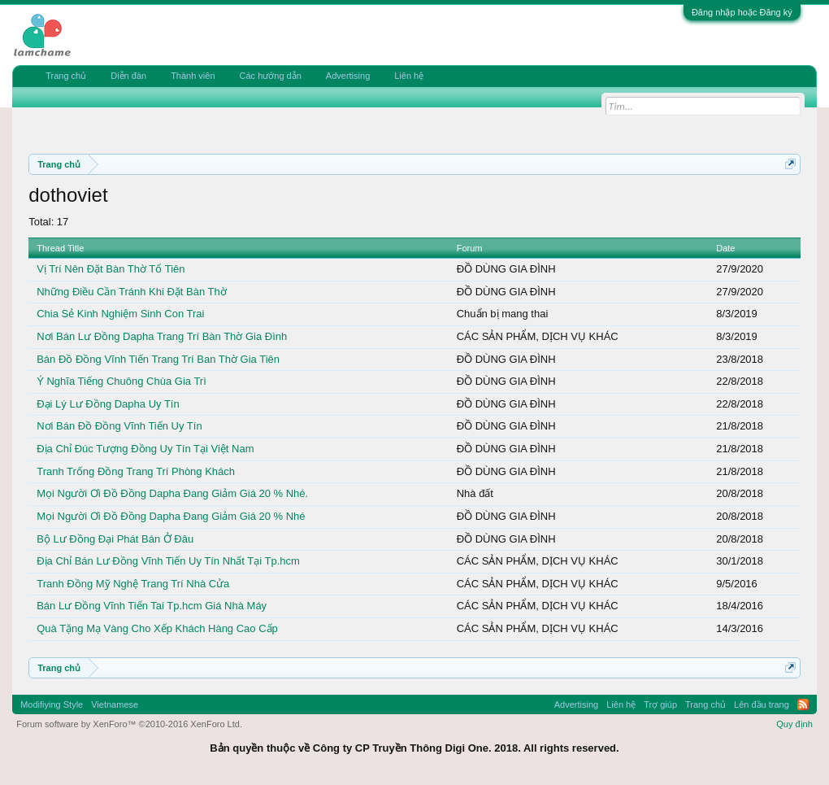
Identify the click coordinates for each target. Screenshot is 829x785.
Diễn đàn (128, 76)
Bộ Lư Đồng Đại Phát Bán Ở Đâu (115, 539)
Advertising (348, 76)
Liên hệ (408, 76)
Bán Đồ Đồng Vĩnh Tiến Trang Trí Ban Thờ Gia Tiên (158, 359)
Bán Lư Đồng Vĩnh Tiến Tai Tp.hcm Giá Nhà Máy (152, 606)
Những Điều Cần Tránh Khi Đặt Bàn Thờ (132, 292)
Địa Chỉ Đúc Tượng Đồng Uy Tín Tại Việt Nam (145, 449)
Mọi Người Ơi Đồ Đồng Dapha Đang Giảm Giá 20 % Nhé (171, 516)
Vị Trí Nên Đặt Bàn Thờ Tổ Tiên (110, 269)
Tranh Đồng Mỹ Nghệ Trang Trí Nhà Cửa (133, 584)
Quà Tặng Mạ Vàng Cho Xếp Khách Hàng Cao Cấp (157, 628)
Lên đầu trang (761, 704)
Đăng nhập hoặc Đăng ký (742, 12)
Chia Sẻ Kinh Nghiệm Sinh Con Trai (120, 313)
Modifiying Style (51, 704)
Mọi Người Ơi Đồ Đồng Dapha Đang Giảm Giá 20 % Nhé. (172, 493)
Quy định (794, 724)
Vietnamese (114, 704)
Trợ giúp (660, 704)
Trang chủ (66, 76)
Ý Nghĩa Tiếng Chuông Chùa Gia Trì (121, 381)
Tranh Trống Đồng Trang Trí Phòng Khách (136, 471)
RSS (803, 704)
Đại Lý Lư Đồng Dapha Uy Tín (108, 404)
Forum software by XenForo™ (129, 724)
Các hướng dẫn (271, 76)
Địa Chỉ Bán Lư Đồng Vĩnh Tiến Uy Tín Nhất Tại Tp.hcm (168, 561)
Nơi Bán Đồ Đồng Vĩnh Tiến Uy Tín (119, 426)
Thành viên (193, 76)
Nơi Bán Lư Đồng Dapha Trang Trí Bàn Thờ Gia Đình (162, 336)
